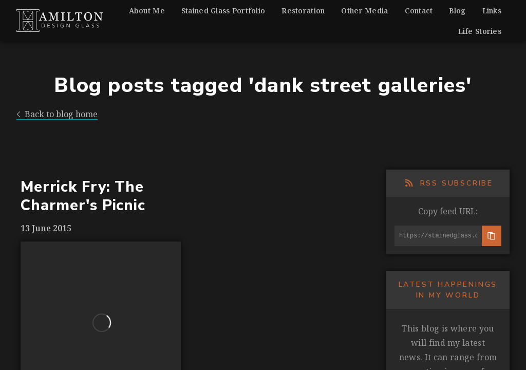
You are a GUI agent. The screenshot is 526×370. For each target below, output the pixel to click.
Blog (457, 10)
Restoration (303, 10)
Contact (419, 10)
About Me (147, 10)
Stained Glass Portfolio (223, 10)
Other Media (364, 10)
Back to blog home (57, 114)
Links (491, 10)
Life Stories (479, 31)
